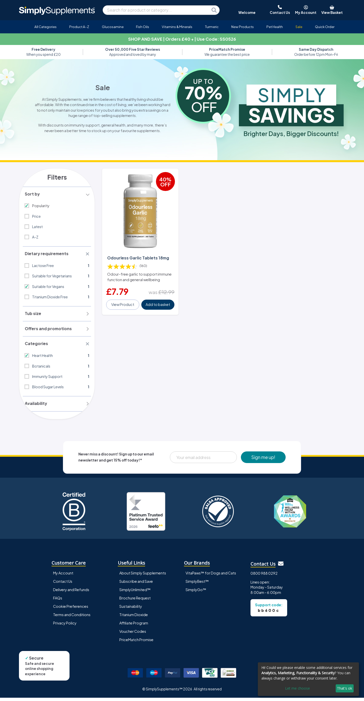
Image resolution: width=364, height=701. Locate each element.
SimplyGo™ (196, 592)
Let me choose (297, 688)
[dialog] (308, 679)
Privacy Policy (65, 626)
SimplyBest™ (197, 584)
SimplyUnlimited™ (135, 592)
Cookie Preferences (70, 609)
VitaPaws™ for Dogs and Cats (211, 576)
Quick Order (324, 27)
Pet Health (274, 27)
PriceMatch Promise (136, 642)
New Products (242, 27)
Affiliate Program (133, 626)
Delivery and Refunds (71, 592)
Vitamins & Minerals (177, 27)
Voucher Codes (132, 634)
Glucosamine (113, 27)
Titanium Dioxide (133, 617)
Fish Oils (142, 27)
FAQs (57, 601)
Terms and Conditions (71, 617)
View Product (122, 302)
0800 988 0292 (264, 576)
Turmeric (212, 27)
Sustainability (130, 609)
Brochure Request (135, 601)
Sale (298, 27)
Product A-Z (79, 27)
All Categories (45, 27)
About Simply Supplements (142, 576)
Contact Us (62, 584)
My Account (63, 576)
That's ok (344, 688)
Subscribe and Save (136, 584)
